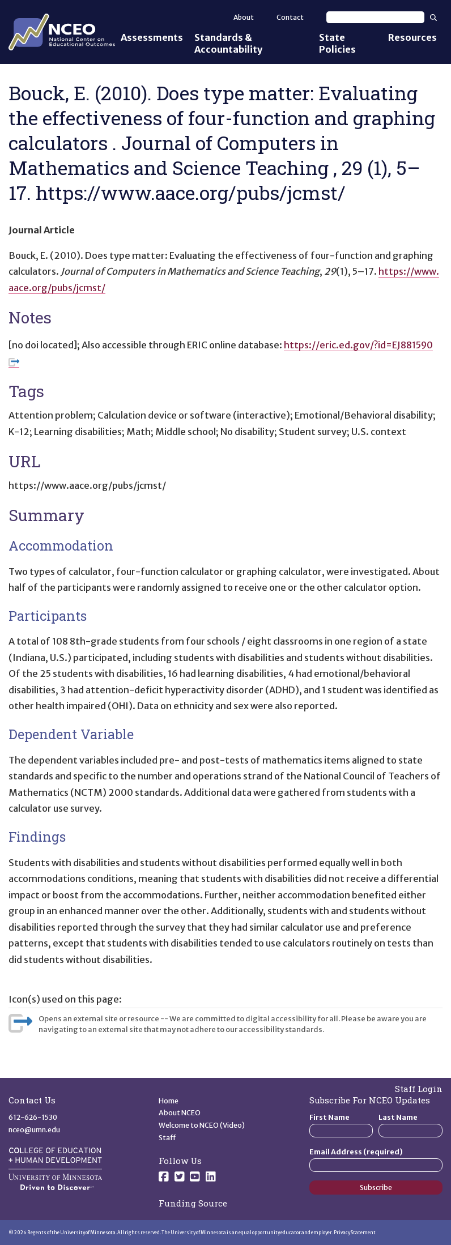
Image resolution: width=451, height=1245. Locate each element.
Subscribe (376, 1187)
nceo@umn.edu (34, 1129)
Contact (290, 17)
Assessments (152, 37)
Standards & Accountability (228, 43)
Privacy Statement (355, 1232)
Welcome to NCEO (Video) (202, 1125)
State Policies (337, 43)
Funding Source (193, 1203)
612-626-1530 (32, 1117)
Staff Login (419, 1088)
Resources (412, 37)
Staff (167, 1137)
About (243, 17)
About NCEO (180, 1112)
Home (168, 1101)
